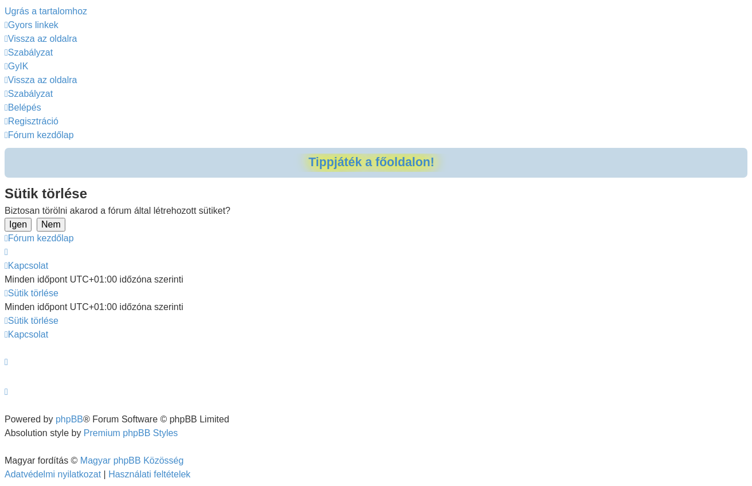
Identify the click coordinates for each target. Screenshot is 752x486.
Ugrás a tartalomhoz (46, 11)
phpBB (69, 419)
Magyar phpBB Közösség (132, 460)
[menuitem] (41, 39)
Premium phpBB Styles (131, 433)
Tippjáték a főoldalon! (371, 162)
